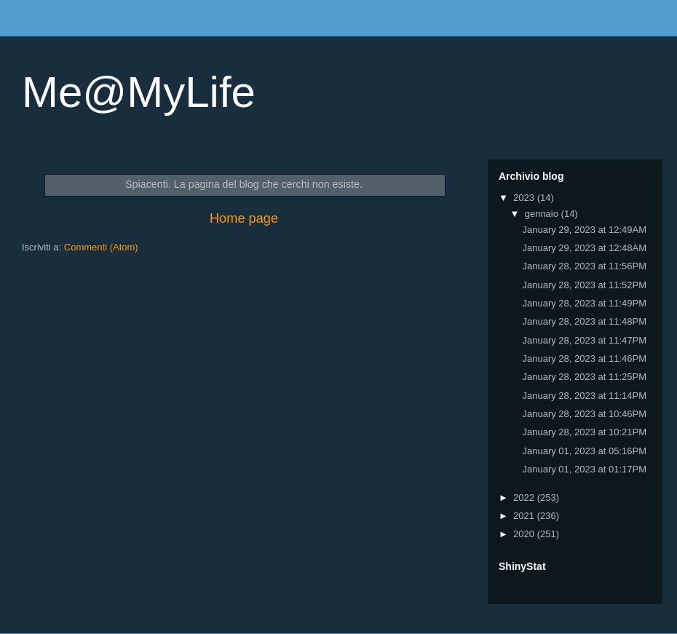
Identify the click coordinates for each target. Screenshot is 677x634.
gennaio (543, 213)
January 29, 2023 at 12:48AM (584, 247)
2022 (525, 497)
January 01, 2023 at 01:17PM (584, 469)
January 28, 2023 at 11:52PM (584, 285)
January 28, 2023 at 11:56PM (584, 266)
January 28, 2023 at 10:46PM (584, 413)
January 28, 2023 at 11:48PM (584, 321)
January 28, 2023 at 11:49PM (584, 303)
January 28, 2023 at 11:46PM (584, 358)
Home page (244, 218)
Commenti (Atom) (101, 247)
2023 (525, 197)
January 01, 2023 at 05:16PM (584, 450)
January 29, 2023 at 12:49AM (584, 229)
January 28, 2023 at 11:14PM (584, 395)
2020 (525, 533)
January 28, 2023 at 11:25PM (584, 376)
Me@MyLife (139, 92)
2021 (525, 515)
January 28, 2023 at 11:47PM (584, 340)
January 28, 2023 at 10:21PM (584, 432)
